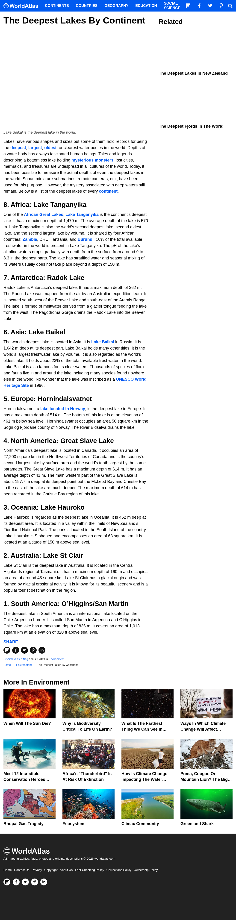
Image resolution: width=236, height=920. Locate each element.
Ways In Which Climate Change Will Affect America (203, 729)
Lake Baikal (102, 342)
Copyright (51, 870)
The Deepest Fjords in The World (191, 126)
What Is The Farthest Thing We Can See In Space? (141, 729)
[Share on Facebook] (15, 650)
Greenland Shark (197, 823)
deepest (18, 147)
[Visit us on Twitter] (25, 882)
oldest (50, 147)
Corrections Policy (118, 870)
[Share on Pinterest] (33, 650)
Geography (116, 6)
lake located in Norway (62, 408)
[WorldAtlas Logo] (22, 6)
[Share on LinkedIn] (41, 650)
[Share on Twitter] (24, 650)
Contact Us (22, 870)
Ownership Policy (146, 870)
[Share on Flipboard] (6, 650)
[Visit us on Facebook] (16, 882)
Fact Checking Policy (89, 870)
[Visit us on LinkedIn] (43, 882)
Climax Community (140, 823)
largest (35, 147)
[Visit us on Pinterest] (34, 882)
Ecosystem (73, 823)
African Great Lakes (43, 214)
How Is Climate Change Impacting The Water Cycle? (144, 779)
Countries (86, 6)
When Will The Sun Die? (27, 723)
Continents (57, 6)
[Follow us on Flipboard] (6, 882)
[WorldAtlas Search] (230, 6)
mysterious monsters (92, 160)
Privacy (37, 870)
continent (108, 191)
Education (146, 6)
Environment (56, 659)
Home (7, 870)
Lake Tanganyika (82, 214)
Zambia (30, 239)
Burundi (86, 239)
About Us (66, 870)
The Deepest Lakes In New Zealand (193, 73)
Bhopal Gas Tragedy (23, 823)
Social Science (172, 5)
